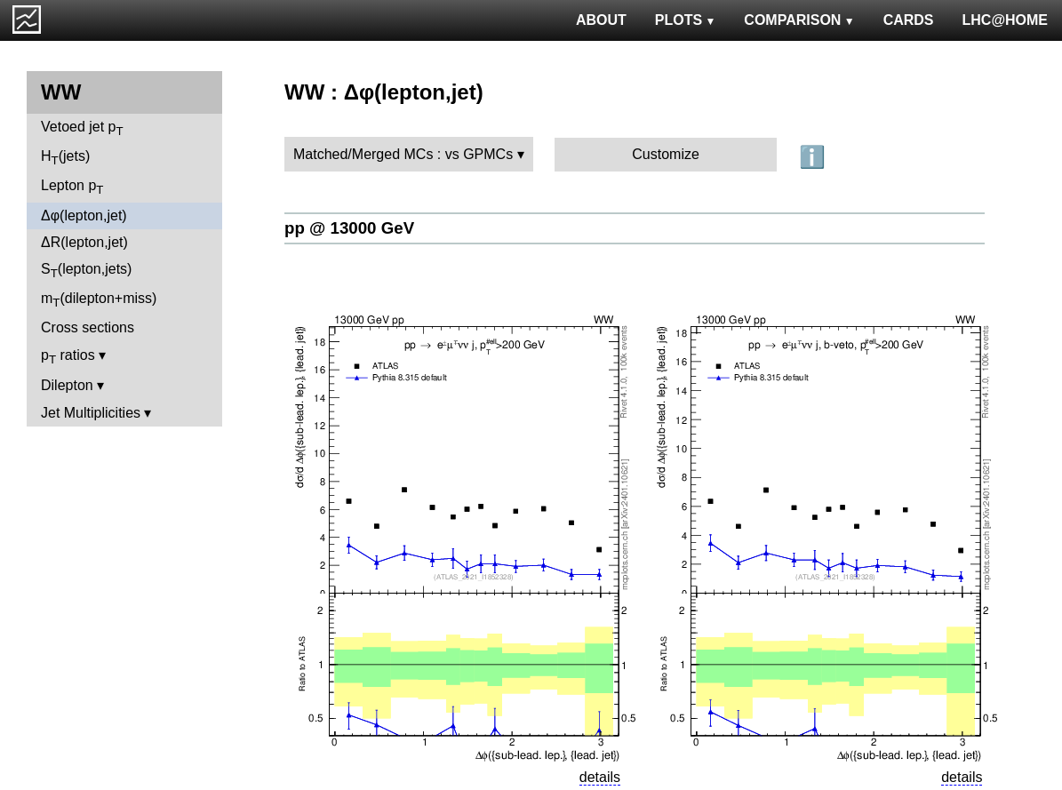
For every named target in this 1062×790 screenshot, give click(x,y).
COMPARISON (799, 20)
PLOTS (685, 20)
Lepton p (72, 187)
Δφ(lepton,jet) (84, 215)
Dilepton (67, 385)
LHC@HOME (1005, 20)
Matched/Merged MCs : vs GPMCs (403, 154)
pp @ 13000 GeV (349, 228)
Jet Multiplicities (90, 412)
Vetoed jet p (82, 128)
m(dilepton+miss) (98, 300)
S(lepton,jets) (86, 270)
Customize (665, 154)
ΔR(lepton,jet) (84, 242)
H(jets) (65, 157)
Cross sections (87, 327)
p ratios (68, 356)
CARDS (908, 20)
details (599, 777)
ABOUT (601, 20)
